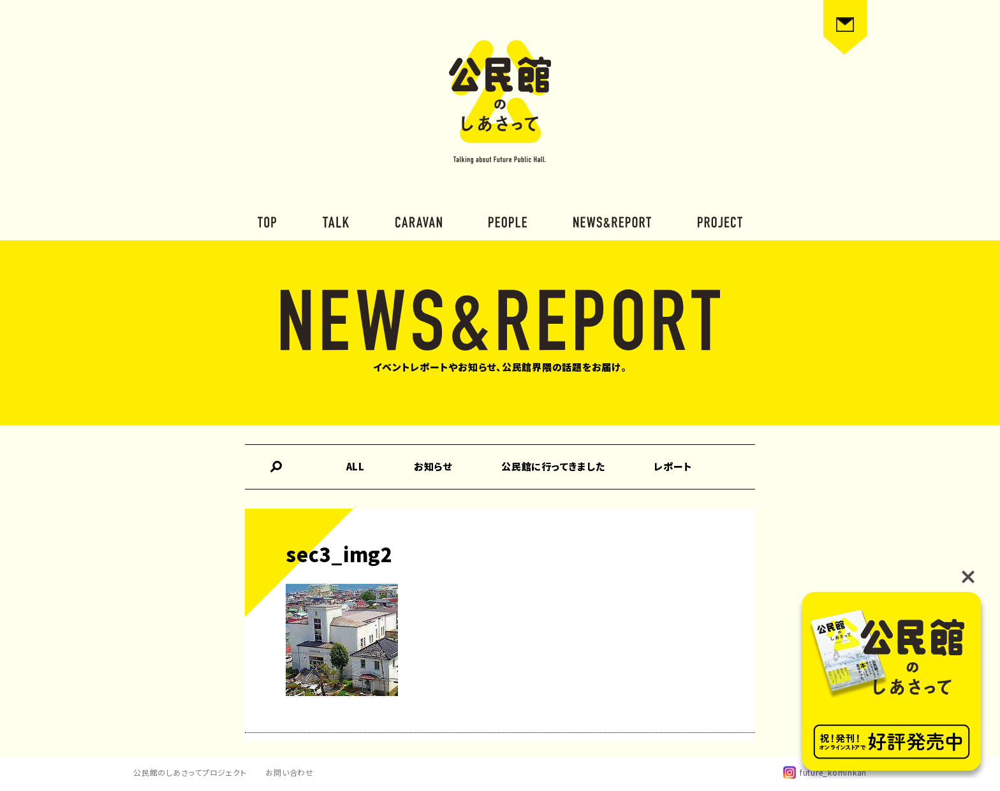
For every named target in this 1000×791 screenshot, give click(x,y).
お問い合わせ (289, 772)
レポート (673, 466)
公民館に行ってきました (553, 466)
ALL (355, 466)
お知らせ (433, 466)
